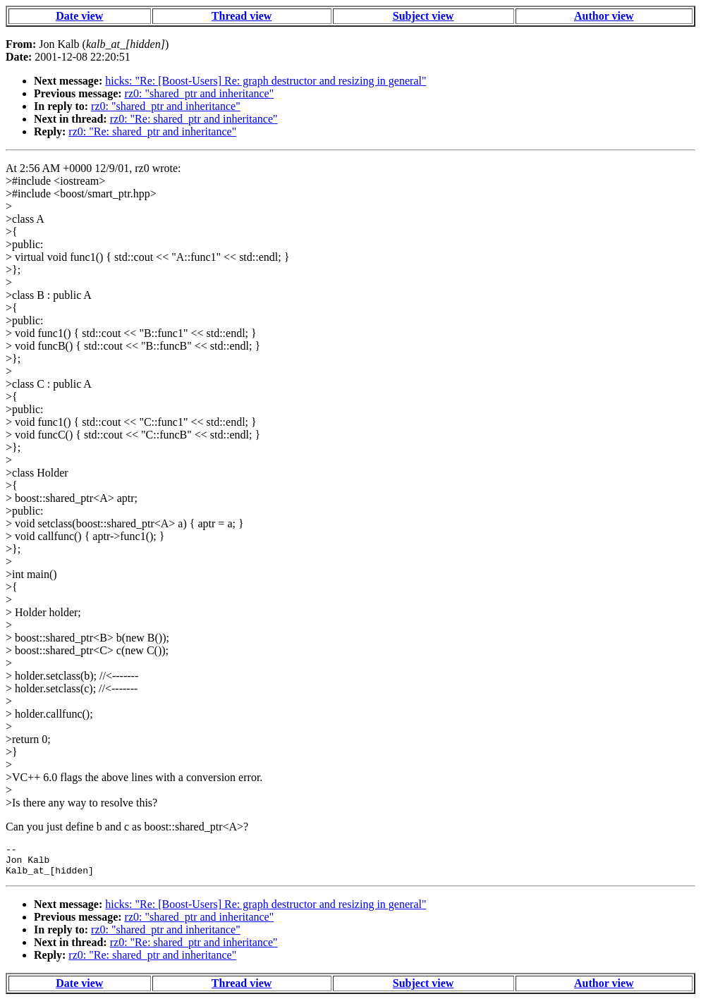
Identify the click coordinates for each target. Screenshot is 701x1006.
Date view (79, 16)
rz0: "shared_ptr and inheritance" (199, 93)
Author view (604, 16)
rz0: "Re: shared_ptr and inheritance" (194, 119)
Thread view (242, 16)
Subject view (423, 16)
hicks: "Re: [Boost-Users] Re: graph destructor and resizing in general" (265, 81)
